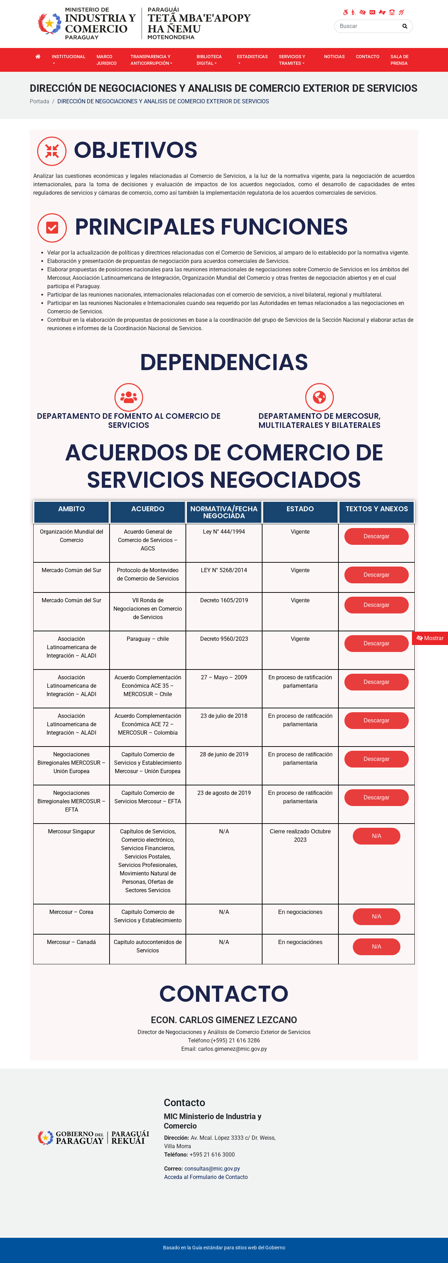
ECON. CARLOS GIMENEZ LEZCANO (224, 1020)
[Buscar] (366, 26)
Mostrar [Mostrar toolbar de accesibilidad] (429, 638)
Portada (39, 101)
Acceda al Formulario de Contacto (206, 1177)
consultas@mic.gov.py (212, 1168)
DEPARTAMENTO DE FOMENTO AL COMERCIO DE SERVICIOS (128, 421)
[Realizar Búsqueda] (405, 26)
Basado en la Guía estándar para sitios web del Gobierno (224, 1248)
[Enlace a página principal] (145, 23)
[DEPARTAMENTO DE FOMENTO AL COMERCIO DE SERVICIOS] (128, 397)
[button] (376, 836)
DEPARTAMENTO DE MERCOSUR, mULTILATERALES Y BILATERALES (319, 421)
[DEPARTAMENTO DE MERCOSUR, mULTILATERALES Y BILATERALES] (319, 397)
